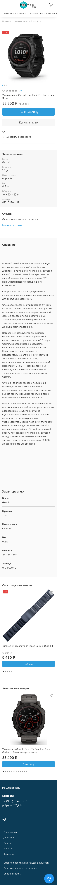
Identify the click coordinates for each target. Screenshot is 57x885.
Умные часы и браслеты (14, 13)
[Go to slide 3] (6, 85)
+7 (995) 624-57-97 (14, 801)
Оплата (7, 843)
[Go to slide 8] (18, 771)
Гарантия (8, 848)
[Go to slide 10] (22, 771)
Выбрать (28, 663)
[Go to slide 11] (24, 771)
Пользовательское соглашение (20, 868)
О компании (10, 832)
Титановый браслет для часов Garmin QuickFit (27, 645)
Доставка (8, 837)
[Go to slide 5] (11, 671)
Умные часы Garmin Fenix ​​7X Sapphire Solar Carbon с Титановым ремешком (26, 751)
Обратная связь (12, 873)
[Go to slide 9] (20, 771)
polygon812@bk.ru (13, 805)
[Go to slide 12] (26, 771)
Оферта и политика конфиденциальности (26, 862)
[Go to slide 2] (4, 85)
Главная (6, 21)
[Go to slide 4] (9, 671)
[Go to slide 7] (16, 771)
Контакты (8, 853)
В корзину (28, 763)
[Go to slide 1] (2, 85)
